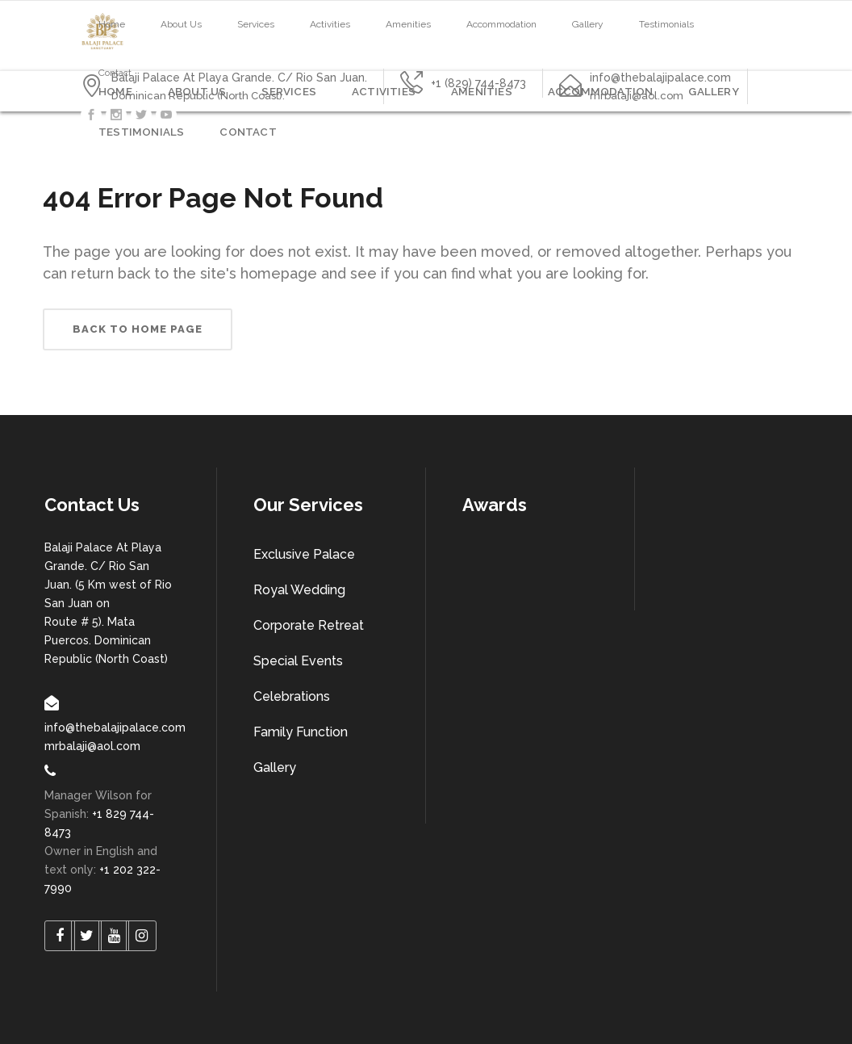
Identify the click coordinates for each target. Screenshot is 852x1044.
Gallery (274, 767)
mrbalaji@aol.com (92, 746)
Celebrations (291, 696)
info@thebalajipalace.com (115, 727)
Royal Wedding (299, 589)
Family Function (300, 732)
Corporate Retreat (308, 625)
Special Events (298, 661)
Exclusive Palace (304, 554)
